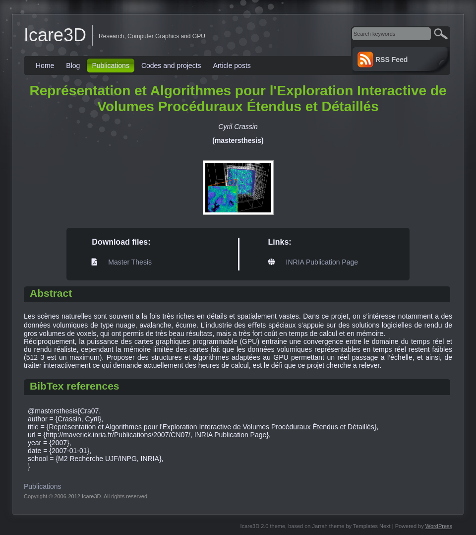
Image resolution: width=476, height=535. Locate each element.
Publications (110, 65)
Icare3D (55, 35)
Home (45, 65)
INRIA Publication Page (322, 262)
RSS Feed (391, 60)
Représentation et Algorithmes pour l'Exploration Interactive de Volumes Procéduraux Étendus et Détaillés (237, 98)
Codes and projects (171, 65)
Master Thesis (130, 262)
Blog (73, 65)
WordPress (438, 526)
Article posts (232, 65)
